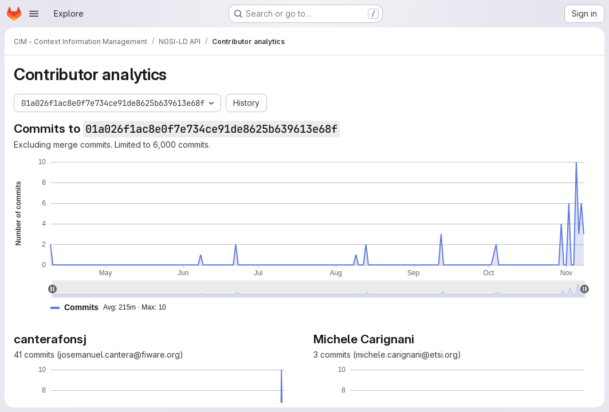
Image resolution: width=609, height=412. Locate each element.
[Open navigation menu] (34, 14)
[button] (112, 308)
